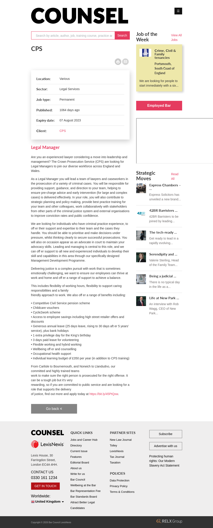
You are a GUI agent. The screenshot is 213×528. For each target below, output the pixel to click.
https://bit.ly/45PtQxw (103, 394)
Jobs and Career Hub (84, 439)
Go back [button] (54, 409)
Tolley (113, 445)
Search (122, 35)
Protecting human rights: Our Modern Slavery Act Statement (164, 461)
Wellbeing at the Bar (83, 485)
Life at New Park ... (164, 298)
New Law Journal (121, 439)
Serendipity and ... (163, 254)
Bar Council (77, 479)
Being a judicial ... (162, 276)
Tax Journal (117, 456)
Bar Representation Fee (85, 491)
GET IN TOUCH (45, 486)
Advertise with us (165, 446)
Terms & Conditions (122, 491)
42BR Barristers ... (163, 210)
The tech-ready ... (163, 232)
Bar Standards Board (83, 496)
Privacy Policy (119, 486)
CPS (63, 131)
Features (76, 456)
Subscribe (165, 434)
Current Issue (79, 451)
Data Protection (120, 480)
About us (76, 468)
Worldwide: (47, 499)
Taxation (115, 462)
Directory (76, 445)
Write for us (77, 474)
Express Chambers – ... (165, 187)
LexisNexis (117, 451)
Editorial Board (79, 462)
